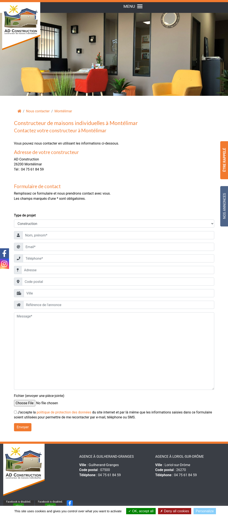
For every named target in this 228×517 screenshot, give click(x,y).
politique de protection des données (64, 412)
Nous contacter (38, 111)
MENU (133, 6)
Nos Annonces (224, 206)
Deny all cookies (174, 511)
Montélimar (63, 111)
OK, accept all (141, 511)
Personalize (205, 511)
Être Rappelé (224, 160)
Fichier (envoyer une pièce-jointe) (39, 396)
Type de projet (25, 215)
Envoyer (23, 427)
